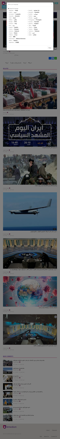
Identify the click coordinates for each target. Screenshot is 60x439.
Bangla (13, 21)
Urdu (31, 33)
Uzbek (32, 34)
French (14, 29)
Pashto (32, 16)
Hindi (12, 36)
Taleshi (33, 27)
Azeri (12, 18)
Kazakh (34, 10)
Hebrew (13, 34)
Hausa (13, 33)
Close (49, 48)
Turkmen (34, 31)
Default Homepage (13, 8)
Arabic (12, 12)
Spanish (33, 23)
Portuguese (35, 19)
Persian (33, 18)
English (13, 27)
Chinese (13, 23)
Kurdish (33, 14)
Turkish (33, 29)
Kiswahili (34, 12)
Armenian (14, 14)
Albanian (13, 10)
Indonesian (17, 38)
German (14, 31)
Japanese (14, 42)
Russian (34, 21)
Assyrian (14, 16)
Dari (12, 25)
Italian (13, 40)
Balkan (13, 19)
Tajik (32, 25)
